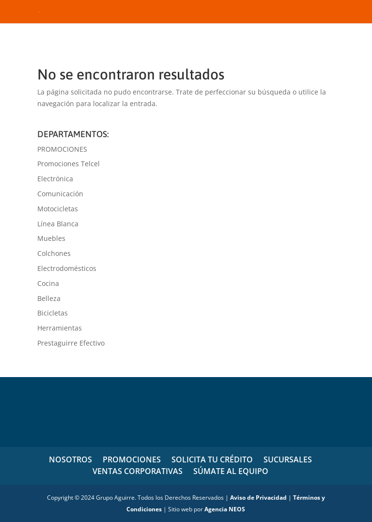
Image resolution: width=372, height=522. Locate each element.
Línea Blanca (57, 223)
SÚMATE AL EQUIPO (230, 471)
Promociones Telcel (68, 163)
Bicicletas (52, 312)
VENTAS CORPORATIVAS (138, 471)
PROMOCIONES (62, 149)
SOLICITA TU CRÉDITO (212, 459)
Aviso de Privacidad (258, 497)
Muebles (51, 238)
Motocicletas (57, 208)
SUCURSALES (288, 459)
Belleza (49, 298)
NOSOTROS (70, 459)
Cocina (48, 283)
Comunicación (60, 193)
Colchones (54, 253)
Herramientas (59, 327)
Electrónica (55, 178)
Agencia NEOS (224, 509)
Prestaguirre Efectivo (71, 343)
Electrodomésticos (66, 268)
